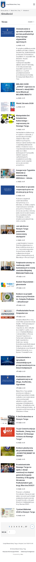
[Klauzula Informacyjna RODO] (11, 552)
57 (26, 527)
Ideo (21, 554)
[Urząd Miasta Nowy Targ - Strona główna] (10, 4)
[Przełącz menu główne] (34, 4)
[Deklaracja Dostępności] (27, 552)
